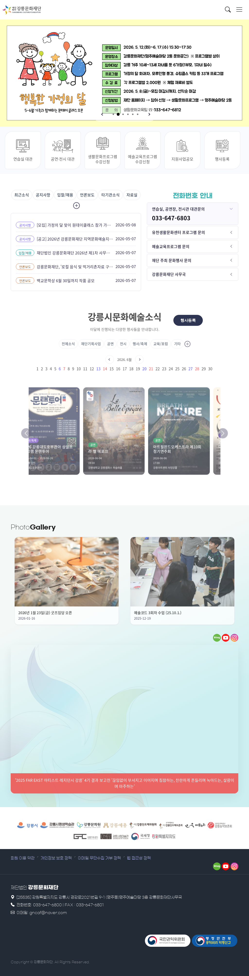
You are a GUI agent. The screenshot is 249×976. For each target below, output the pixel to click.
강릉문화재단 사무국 (169, 274)
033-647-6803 (171, 218)
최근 (21, 195)
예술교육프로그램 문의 (170, 246)
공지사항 (43, 195)
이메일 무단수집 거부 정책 (99, 858)
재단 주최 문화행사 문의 (171, 260)
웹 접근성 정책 (139, 858)
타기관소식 (110, 195)
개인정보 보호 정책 (56, 858)
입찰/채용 (65, 195)
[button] (102, 114)
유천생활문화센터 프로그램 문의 (178, 232)
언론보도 (87, 195)
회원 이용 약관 (23, 858)
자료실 (131, 195)
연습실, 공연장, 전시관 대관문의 (178, 209)
